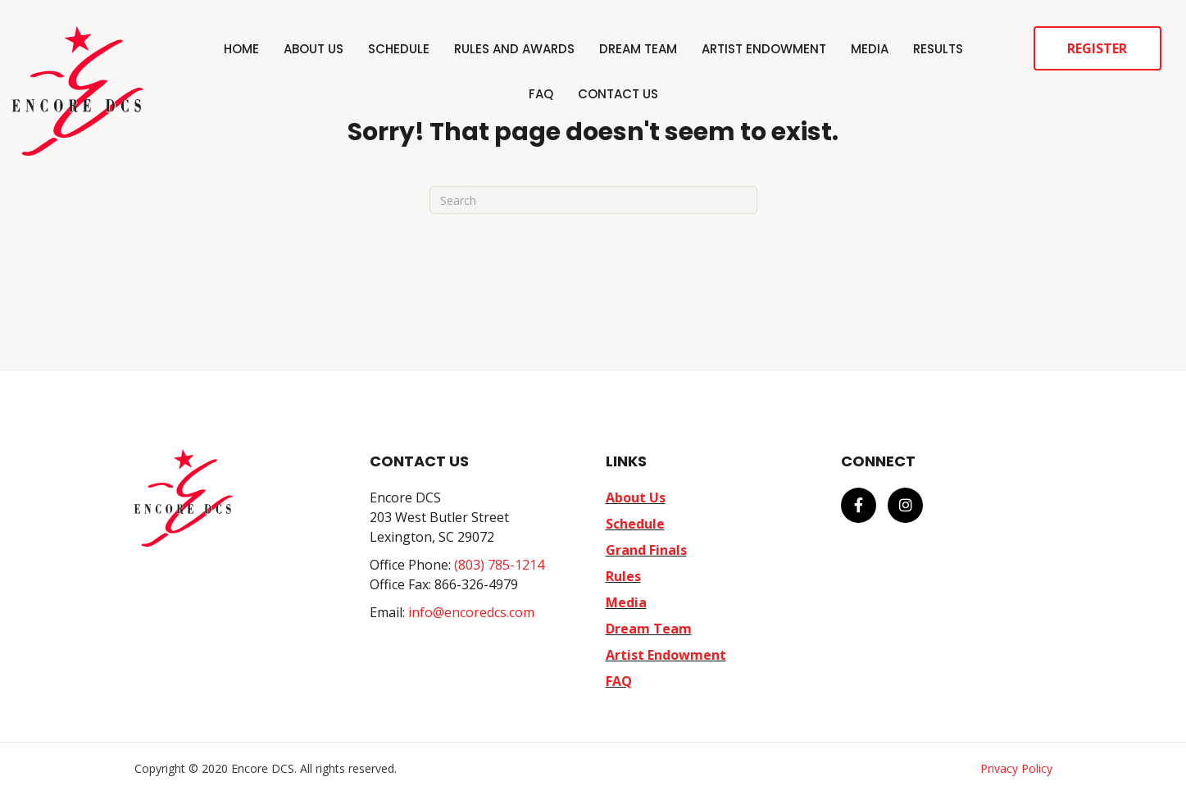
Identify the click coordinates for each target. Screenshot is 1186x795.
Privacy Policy (1016, 768)
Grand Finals (646, 550)
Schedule (398, 48)
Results (938, 48)
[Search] (593, 200)
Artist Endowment (764, 48)
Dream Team (638, 48)
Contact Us (618, 93)
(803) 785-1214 (499, 565)
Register (1097, 48)
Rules (623, 576)
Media (869, 48)
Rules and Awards (514, 48)
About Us (313, 48)
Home (241, 48)
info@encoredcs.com (471, 612)
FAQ (541, 93)
